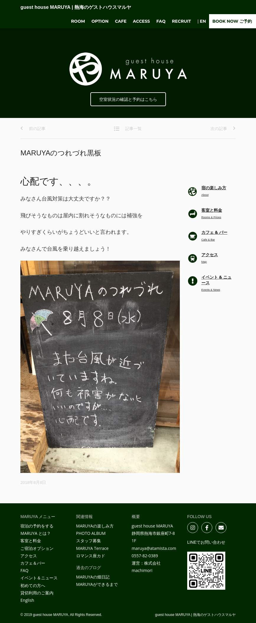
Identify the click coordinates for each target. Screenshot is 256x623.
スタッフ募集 (88, 540)
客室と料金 (30, 540)
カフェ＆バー (32, 563)
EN (203, 21)
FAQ (161, 21)
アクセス (28, 555)
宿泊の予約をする (36, 526)
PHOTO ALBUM (91, 533)
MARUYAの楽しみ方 (95, 526)
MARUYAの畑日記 (93, 577)
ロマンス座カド (90, 555)
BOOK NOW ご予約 (232, 21)
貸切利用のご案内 (36, 593)
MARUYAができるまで (97, 584)
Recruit (181, 21)
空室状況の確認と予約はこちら (128, 99)
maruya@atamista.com (154, 548)
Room (78, 21)
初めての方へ (32, 585)
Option (100, 21)
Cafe (120, 21)
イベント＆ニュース (39, 578)
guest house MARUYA (75, 7)
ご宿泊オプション (36, 548)
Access (141, 21)
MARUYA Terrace (92, 548)
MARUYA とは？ (35, 533)
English (27, 600)
